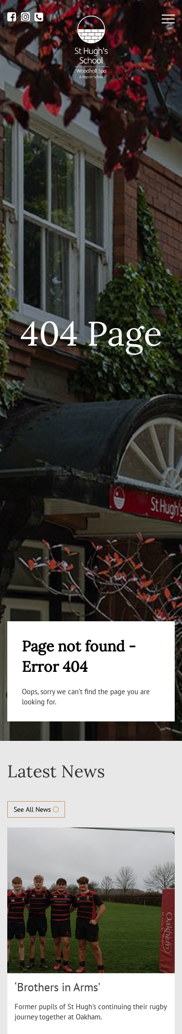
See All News (36, 809)
